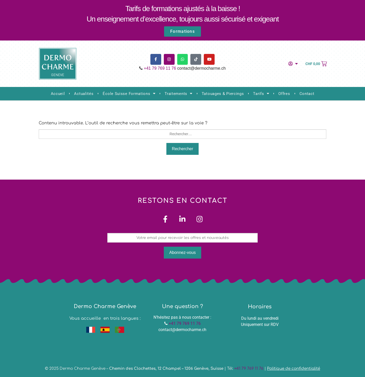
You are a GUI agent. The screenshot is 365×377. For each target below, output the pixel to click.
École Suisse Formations (129, 93)
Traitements (178, 93)
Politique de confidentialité (293, 368)
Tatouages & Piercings (223, 93)
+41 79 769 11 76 (160, 68)
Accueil (58, 93)
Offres (284, 93)
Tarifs (261, 93)
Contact (306, 93)
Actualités (83, 93)
